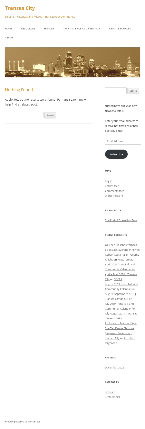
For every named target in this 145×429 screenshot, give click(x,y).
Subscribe (116, 154)
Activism (110, 392)
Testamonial (112, 397)
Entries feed (112, 186)
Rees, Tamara (125, 259)
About (9, 37)
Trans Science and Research (81, 28)
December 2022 (114, 367)
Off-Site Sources (120, 28)
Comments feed (114, 191)
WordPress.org (114, 196)
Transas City (20, 8)
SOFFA (118, 279)
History (49, 28)
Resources (28, 28)
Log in (108, 181)
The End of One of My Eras (121, 220)
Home (8, 28)
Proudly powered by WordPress (22, 421)
